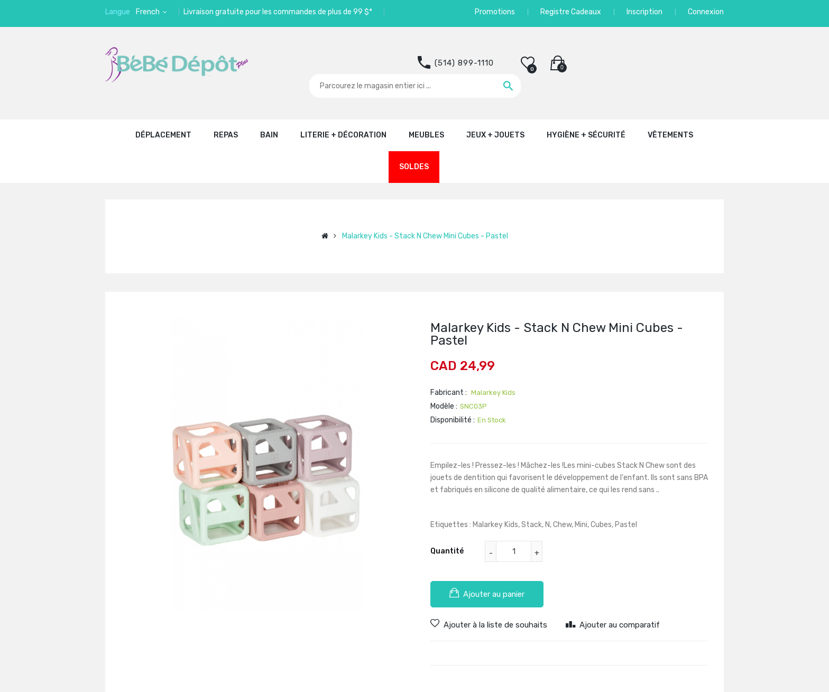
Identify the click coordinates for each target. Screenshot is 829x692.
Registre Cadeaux (570, 11)
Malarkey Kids (495, 524)
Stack (531, 524)
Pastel (626, 524)
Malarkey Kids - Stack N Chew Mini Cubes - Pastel (425, 236)
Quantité (447, 551)
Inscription (644, 11)
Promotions (495, 11)
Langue (117, 11)
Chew (562, 524)
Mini (581, 524)
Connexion (706, 11)
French (148, 11)
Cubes (601, 524)
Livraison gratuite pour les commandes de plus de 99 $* (277, 11)
